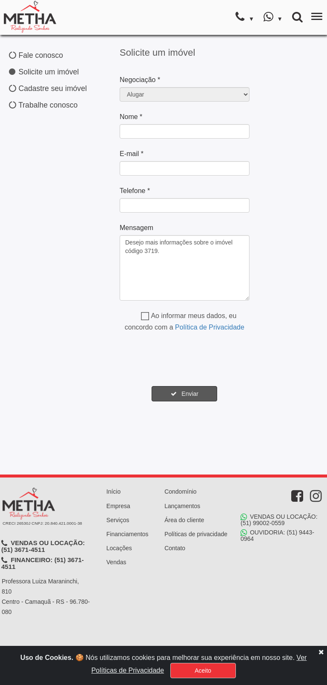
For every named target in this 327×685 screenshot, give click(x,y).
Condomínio (180, 491)
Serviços (117, 520)
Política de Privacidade (209, 327)
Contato (174, 548)
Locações (119, 548)
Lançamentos (182, 506)
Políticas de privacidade (195, 534)
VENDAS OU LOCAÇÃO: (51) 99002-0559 (279, 519)
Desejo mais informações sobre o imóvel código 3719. (185, 268)
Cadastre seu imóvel (48, 88)
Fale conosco (36, 55)
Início (113, 491)
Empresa (118, 506)
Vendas (116, 562)
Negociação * (140, 79)
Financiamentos (127, 534)
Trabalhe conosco (43, 105)
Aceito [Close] (203, 670)
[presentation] (184, 359)
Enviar (184, 393)
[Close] (321, 651)
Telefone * (135, 190)
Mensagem (136, 227)
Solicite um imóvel (44, 72)
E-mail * (131, 153)
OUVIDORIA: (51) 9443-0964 (277, 535)
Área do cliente (184, 520)
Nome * (131, 116)
